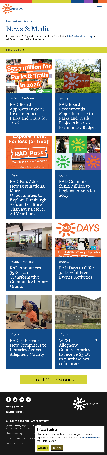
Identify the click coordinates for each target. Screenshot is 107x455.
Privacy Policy (31, 438)
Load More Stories (53, 379)
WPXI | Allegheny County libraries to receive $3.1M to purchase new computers (74, 352)
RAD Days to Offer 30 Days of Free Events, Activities (76, 272)
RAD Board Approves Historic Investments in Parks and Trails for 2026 (28, 113)
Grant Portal (15, 412)
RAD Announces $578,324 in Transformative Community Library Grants (29, 276)
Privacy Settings (14, 444)
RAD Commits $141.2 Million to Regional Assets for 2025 (77, 188)
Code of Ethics (14, 438)
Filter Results (13, 50)
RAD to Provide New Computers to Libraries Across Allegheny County (28, 347)
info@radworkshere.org (79, 36)
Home (8, 21)
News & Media (17, 21)
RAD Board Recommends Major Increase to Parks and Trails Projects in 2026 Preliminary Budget (77, 116)
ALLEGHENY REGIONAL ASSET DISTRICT (27, 421)
